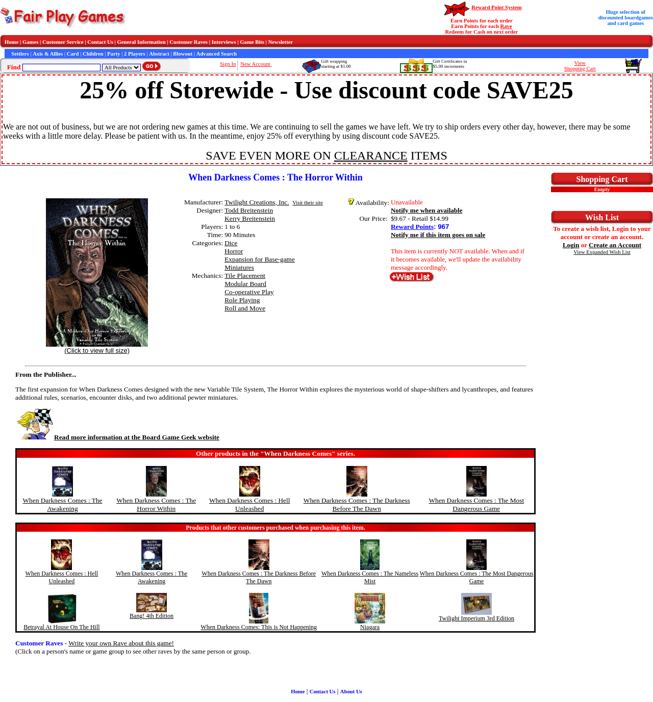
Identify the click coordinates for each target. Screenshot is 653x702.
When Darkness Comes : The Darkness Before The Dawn (357, 504)
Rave (506, 26)
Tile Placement (244, 275)
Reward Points (412, 226)
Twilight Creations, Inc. (256, 202)
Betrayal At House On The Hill (61, 627)
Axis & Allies (48, 54)
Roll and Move (244, 308)
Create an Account (615, 245)
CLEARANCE (371, 155)
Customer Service (63, 42)
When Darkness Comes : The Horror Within (156, 504)
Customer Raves (188, 42)
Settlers (20, 54)
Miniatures (239, 267)
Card (73, 54)
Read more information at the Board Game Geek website (117, 437)
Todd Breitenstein (248, 210)
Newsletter (280, 42)
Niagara (370, 627)
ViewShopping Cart (580, 65)
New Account (255, 64)
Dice (230, 243)
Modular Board (245, 284)
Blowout (182, 54)
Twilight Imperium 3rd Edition (476, 618)
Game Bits (252, 42)
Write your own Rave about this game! (121, 643)
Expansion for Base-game (259, 259)
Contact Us (100, 42)
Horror (233, 251)
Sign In (228, 64)
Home (11, 42)
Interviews (224, 42)
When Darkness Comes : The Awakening (62, 504)
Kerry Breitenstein (249, 218)
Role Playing (242, 300)
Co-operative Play (249, 292)
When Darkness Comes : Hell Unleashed (249, 504)
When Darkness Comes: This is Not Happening (258, 627)
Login (571, 245)
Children (93, 54)
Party (113, 54)
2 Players (134, 54)
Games (30, 42)
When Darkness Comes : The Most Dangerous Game (476, 504)
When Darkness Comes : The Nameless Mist (369, 577)
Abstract (159, 54)
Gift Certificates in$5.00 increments (450, 64)
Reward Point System (496, 7)
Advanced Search (216, 54)
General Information (141, 42)
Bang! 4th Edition (151, 615)
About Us (351, 691)
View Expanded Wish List (602, 252)
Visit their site (307, 202)
